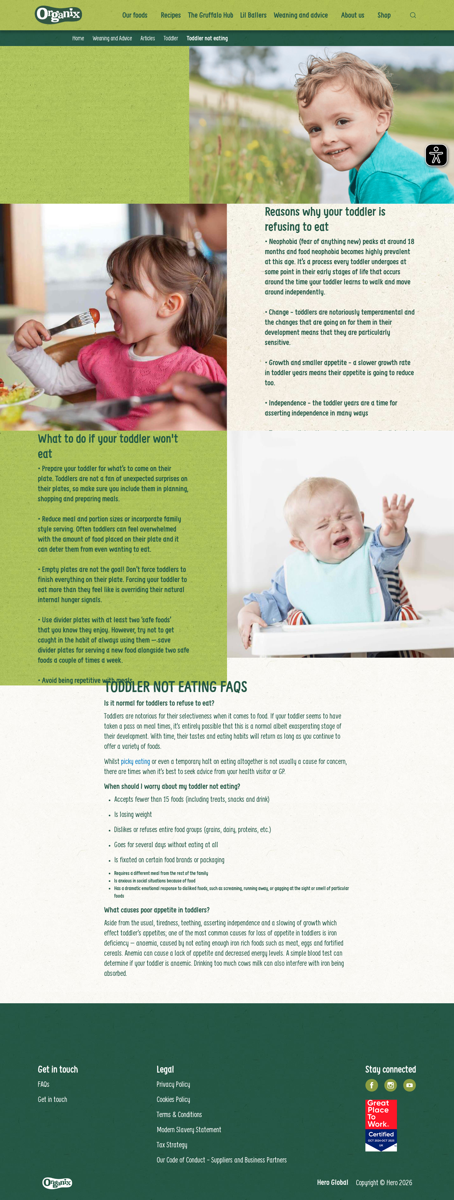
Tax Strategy (172, 1144)
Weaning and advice (301, 15)
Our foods (135, 15)
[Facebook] (371, 1085)
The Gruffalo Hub (210, 15)
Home (78, 38)
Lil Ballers (253, 15)
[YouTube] (409, 1085)
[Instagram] (390, 1085)
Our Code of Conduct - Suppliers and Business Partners (222, 1159)
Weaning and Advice (112, 38)
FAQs (43, 1084)
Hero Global (332, 1182)
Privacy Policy (173, 1084)
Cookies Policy (173, 1099)
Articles (148, 38)
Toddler (171, 38)
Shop (384, 15)
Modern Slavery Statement (189, 1129)
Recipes (171, 15)
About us (352, 15)
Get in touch (52, 1099)
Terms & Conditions (179, 1114)
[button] (414, 15)
